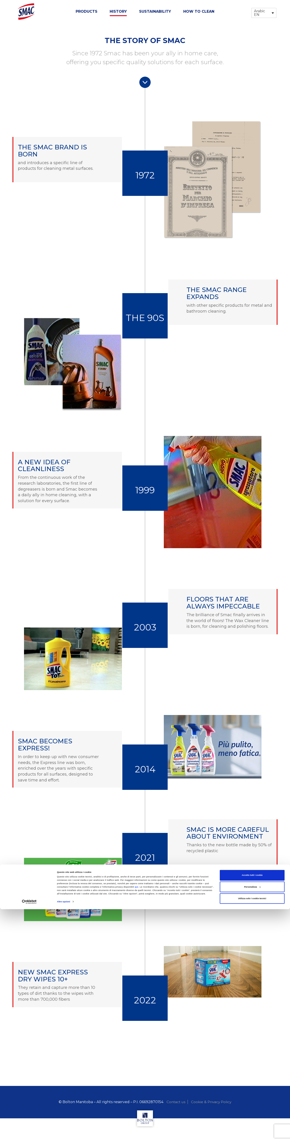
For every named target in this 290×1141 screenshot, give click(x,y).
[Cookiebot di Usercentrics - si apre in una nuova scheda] (29, 1133)
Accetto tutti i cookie (252, 1107)
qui (136, 1119)
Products (86, 11)
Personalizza (252, 1118)
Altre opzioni (63, 1133)
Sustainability (155, 11)
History (118, 11)
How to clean (198, 11)
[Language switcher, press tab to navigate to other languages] (263, 13)
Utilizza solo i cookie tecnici (252, 1130)
